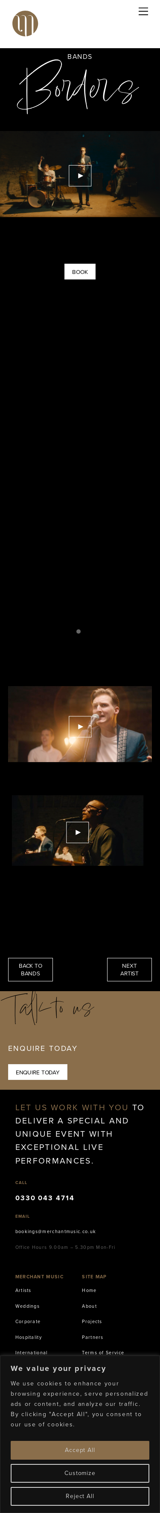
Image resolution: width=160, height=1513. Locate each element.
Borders (80, 93)
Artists (23, 1290)
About (89, 1306)
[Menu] (143, 11)
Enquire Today (38, 1072)
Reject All (80, 1496)
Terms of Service (103, 1352)
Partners (92, 1337)
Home (89, 1290)
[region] (80, 1434)
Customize (80, 1473)
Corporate (28, 1321)
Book (79, 272)
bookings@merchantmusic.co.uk (55, 1231)
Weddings (27, 1306)
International (31, 1352)
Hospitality (28, 1337)
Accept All (80, 1450)
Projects (92, 1321)
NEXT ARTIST (129, 969)
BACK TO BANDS (30, 969)
